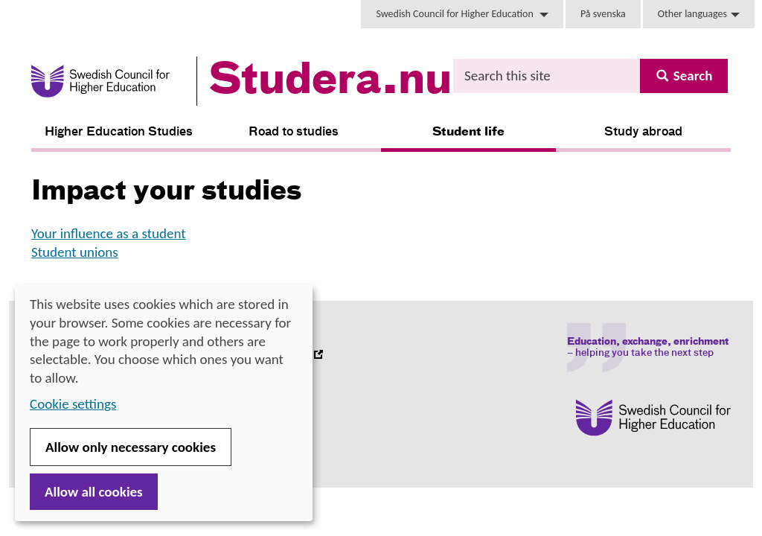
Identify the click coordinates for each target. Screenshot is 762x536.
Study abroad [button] (643, 132)
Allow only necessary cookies (130, 447)
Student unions (74, 252)
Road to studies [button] (294, 132)
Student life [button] (468, 132)
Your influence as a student (108, 233)
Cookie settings (73, 403)
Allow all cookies (94, 491)
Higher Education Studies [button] (119, 132)
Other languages (699, 13)
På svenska (603, 13)
